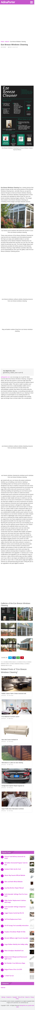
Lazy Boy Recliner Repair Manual (14, 888)
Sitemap (3, 997)
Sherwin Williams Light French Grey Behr (16, 938)
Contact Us (8, 997)
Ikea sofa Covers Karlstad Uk (10, 739)
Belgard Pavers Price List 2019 (13, 969)
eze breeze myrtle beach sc (10, 662)
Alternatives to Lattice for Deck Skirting (12, 762)
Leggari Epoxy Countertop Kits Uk (14, 913)
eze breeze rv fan (21, 662)
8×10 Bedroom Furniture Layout (10, 716)
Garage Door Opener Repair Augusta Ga (13, 785)
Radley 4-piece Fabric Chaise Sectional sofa (14, 693)
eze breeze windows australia (17, 663)
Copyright (14, 997)
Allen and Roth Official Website (13, 881)
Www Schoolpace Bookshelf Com (14, 950)
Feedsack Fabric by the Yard (12, 869)
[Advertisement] (17, 23)
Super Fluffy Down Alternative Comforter (13, 808)
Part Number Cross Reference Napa (14, 963)
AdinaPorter (8, 2)
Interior (4, 47)
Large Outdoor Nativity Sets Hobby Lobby (16, 944)
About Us (27, 997)
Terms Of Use (21, 997)
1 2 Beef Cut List (9, 976)
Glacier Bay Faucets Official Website (14, 875)
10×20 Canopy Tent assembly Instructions (16, 925)
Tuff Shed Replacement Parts (12, 919)
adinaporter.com (5, 377)
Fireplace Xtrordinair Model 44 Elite (14, 932)
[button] (31, 2)
